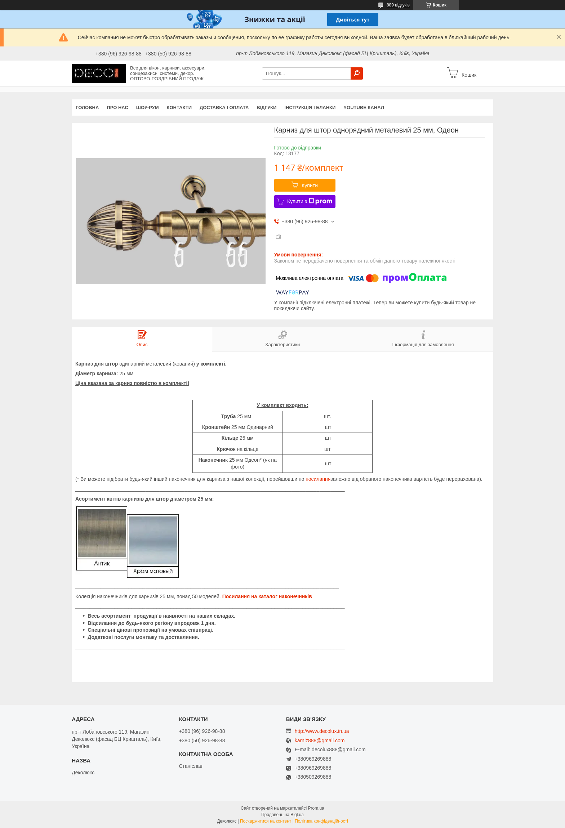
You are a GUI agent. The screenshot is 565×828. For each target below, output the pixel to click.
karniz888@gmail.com (320, 740)
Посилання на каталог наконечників (267, 596)
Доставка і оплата (224, 107)
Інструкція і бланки (309, 107)
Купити (310, 185)
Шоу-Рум (147, 107)
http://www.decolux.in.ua (322, 731)
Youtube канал (363, 107)
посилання (318, 479)
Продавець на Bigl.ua (282, 814)
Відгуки (266, 107)
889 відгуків (398, 5)
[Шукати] (357, 73)
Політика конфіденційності (321, 821)
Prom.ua (316, 808)
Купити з (309, 201)
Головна (87, 107)
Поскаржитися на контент (265, 821)
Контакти (179, 107)
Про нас (117, 107)
